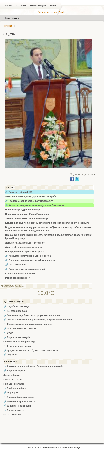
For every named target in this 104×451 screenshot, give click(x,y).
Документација (38, 6)
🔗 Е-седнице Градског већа (19, 401)
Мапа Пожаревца (12, 414)
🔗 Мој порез (10, 392)
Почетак (8, 6)
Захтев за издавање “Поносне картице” (27, 218)
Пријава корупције (13, 383)
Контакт (54, 6)
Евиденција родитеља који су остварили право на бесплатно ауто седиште (47, 223)
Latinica (54, 12)
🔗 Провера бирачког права (18, 397)
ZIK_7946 (9, 34)
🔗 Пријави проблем (14, 388)
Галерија (21, 6)
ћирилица (44, 12)
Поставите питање (13, 379)
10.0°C (45, 293)
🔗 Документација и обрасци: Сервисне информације (33, 366)
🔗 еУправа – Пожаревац (17, 405)
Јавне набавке (11, 375)
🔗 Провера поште (13, 410)
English (62, 12)
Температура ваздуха (12, 286)
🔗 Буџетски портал (14, 370)
